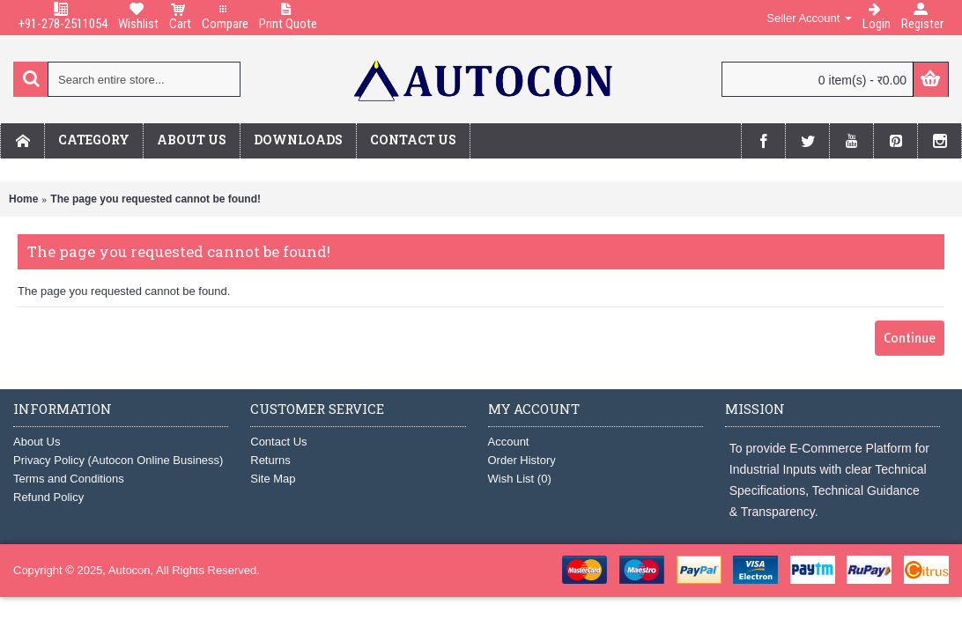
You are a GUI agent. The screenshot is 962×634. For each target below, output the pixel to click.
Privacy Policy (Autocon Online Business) (118, 460)
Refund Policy (48, 497)
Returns (270, 460)
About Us (36, 441)
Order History (522, 460)
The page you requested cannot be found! (155, 199)
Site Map (272, 478)
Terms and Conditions (68, 478)
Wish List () (519, 478)
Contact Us (278, 441)
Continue (910, 338)
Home (23, 199)
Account (508, 441)
